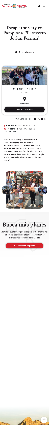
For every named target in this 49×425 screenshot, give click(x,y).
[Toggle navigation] (44, 6)
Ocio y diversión (26, 52)
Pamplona (35, 145)
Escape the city (26, 125)
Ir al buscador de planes (24, 245)
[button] (6, 190)
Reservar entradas (24, 109)
